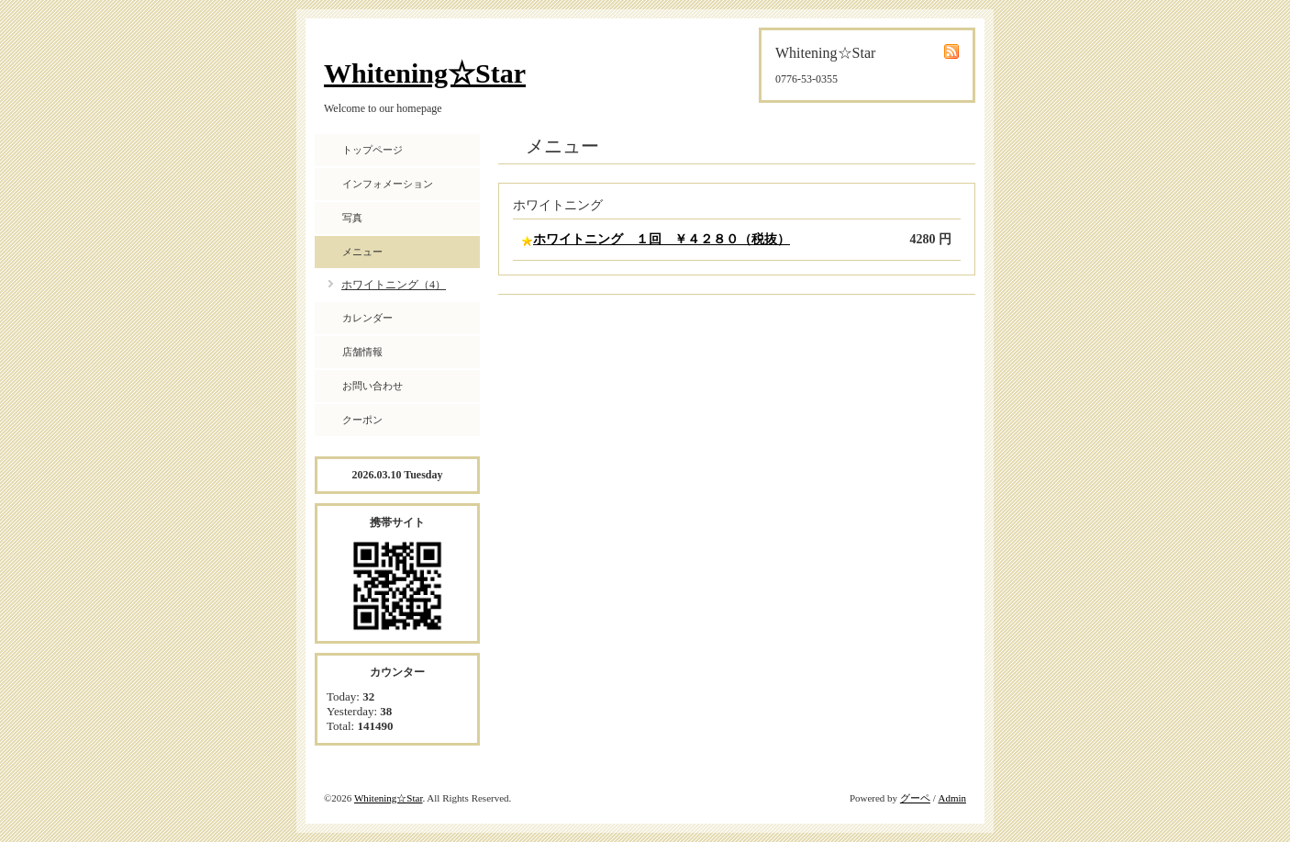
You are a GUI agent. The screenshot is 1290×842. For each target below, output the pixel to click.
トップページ (372, 149)
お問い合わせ (372, 385)
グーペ (915, 797)
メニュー (362, 251)
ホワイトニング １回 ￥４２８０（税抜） (661, 239)
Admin (952, 797)
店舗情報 (362, 351)
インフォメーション (387, 183)
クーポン (362, 419)
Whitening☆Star (425, 73)
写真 (352, 217)
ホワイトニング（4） (393, 284)
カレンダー (367, 317)
